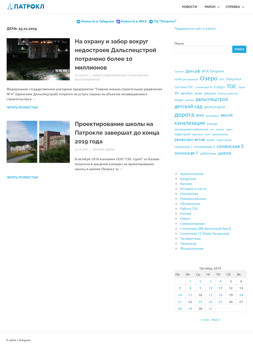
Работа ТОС (189, 208)
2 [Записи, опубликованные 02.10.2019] (200, 281)
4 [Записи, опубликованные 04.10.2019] (221, 281)
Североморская (114, 75)
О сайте (11, 340)
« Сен (205, 319)
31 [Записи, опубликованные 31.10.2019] (210, 308)
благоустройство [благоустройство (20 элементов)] (228, 93)
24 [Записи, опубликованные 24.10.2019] (210, 301)
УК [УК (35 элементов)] (176, 93)
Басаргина (188, 178)
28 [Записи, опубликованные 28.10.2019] (180, 308)
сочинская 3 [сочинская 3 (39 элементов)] (204, 146)
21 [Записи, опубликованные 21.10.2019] (180, 301)
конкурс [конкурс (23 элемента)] (212, 123)
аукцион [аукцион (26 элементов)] (210, 93)
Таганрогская (190, 238)
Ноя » (216, 319)
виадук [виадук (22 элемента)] (178, 99)
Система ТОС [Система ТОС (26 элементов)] (183, 87)
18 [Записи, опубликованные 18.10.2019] (220, 295)
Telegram (24, 340)
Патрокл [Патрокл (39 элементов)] (233, 79)
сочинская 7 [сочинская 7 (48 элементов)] (186, 152)
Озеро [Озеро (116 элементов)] (209, 78)
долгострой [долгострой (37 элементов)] (214, 106)
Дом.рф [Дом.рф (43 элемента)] (193, 70)
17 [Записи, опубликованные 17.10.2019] (210, 295)
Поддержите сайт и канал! (194, 28)
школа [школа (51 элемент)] (224, 152)
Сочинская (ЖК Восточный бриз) (205, 228)
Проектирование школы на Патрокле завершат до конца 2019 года (117, 133)
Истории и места (193, 188)
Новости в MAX (134, 21)
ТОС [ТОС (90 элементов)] (232, 86)
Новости (189, 7)
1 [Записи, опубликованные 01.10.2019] (190, 281)
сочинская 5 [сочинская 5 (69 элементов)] (230, 146)
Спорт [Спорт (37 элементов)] (219, 86)
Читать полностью (22, 107)
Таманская (188, 243)
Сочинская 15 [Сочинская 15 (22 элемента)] (203, 87)
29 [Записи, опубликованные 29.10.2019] (190, 308)
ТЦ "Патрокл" (165, 21)
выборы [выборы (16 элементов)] (189, 99)
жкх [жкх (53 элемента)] (200, 114)
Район (212, 7)
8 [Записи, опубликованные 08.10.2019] (190, 288)
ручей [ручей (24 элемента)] (210, 140)
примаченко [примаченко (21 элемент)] (220, 134)
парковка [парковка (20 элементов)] (197, 134)
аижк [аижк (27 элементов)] (198, 93)
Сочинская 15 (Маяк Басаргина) (204, 233)
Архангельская (191, 173)
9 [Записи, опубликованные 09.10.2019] (200, 288)
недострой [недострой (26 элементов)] (182, 134)
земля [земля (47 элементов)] (226, 114)
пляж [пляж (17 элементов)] (207, 134)
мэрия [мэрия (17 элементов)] (229, 129)
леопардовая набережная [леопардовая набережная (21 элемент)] (191, 129)
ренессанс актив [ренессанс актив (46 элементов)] (189, 139)
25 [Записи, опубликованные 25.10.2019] (220, 301)
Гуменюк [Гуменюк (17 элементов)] (179, 71)
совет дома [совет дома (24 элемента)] (223, 140)
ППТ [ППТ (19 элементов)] (221, 79)
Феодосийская (191, 248)
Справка (235, 7)
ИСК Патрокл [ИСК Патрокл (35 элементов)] (213, 71)
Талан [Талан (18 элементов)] (241, 87)
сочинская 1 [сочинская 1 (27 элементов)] (183, 147)
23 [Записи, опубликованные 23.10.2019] (200, 301)
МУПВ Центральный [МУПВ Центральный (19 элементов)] (186, 79)
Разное (185, 213)
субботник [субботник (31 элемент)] (208, 153)
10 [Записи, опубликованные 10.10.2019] (210, 288)
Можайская (189, 193)
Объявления (190, 203)
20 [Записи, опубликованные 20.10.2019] (241, 295)
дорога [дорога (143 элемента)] (184, 114)
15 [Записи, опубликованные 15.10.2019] (190, 295)
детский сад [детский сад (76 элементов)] (188, 106)
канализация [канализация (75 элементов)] (189, 123)
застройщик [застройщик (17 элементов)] (212, 115)
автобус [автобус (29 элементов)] (187, 93)
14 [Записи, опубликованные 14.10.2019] (180, 295)
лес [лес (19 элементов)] (212, 129)
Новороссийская (193, 198)
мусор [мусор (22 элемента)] (220, 129)
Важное (98, 149)
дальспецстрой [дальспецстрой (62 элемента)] (212, 99)
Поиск (179, 43)
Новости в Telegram (97, 21)
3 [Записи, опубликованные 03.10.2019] (211, 281)
